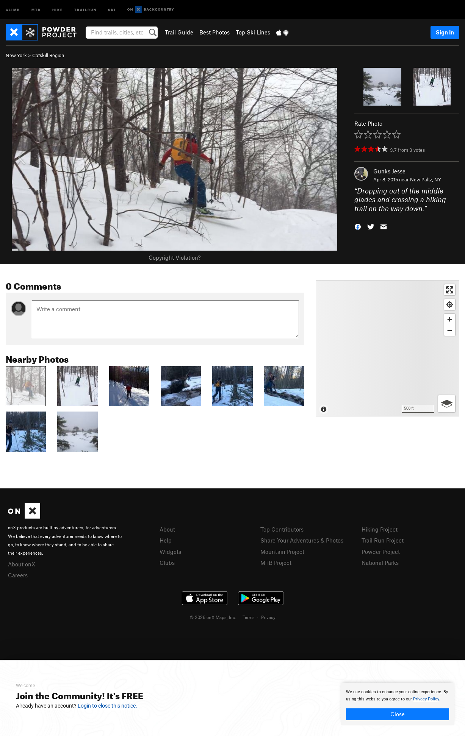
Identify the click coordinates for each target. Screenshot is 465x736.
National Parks (380, 562)
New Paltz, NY (425, 179)
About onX (21, 564)
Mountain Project (282, 551)
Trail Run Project (383, 540)
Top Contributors (282, 529)
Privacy (268, 617)
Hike (57, 9)
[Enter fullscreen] (449, 289)
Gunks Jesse (389, 171)
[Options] (446, 403)
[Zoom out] (449, 330)
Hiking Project (380, 529)
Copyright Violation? (174, 257)
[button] (357, 226)
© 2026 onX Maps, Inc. (213, 617)
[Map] (387, 348)
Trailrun (85, 9)
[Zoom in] (449, 319)
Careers (18, 575)
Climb (13, 9)
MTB (36, 9)
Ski (112, 9)
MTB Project (275, 562)
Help (166, 540)
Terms (249, 617)
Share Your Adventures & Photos (301, 540)
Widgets (170, 551)
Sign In (445, 32)
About (167, 529)
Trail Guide (179, 32)
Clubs (167, 562)
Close (397, 714)
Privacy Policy (426, 699)
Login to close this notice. (107, 706)
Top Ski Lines (253, 32)
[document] (397, 704)
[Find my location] (449, 304)
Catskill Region (48, 55)
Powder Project (381, 551)
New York (16, 55)
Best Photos (214, 32)
